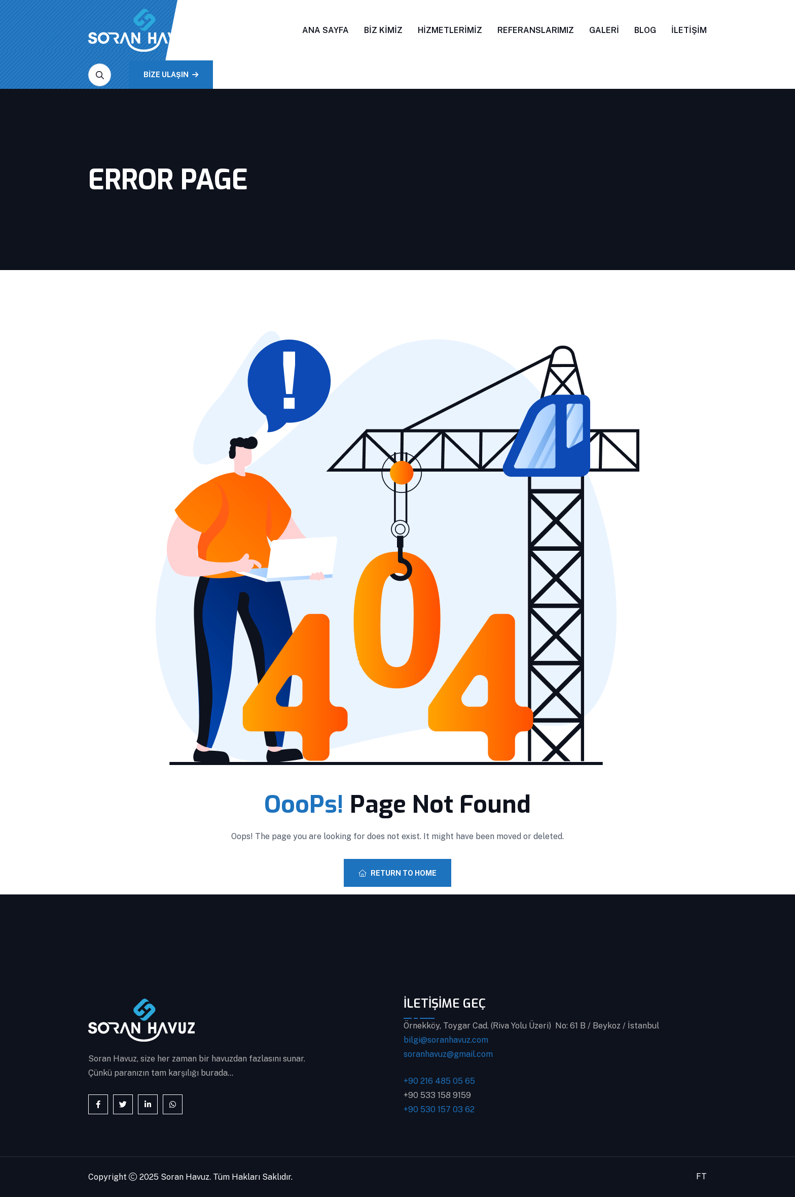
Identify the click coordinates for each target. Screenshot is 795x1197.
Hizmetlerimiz (450, 30)
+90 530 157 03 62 (439, 1109)
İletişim (689, 30)
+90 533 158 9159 (437, 1095)
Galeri (604, 30)
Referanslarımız (535, 30)
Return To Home (397, 873)
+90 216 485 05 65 (439, 1081)
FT (701, 1176)
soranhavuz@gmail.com (448, 1054)
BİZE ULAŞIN (170, 75)
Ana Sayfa (325, 30)
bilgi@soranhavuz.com (446, 1040)
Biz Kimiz (383, 30)
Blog (645, 30)
